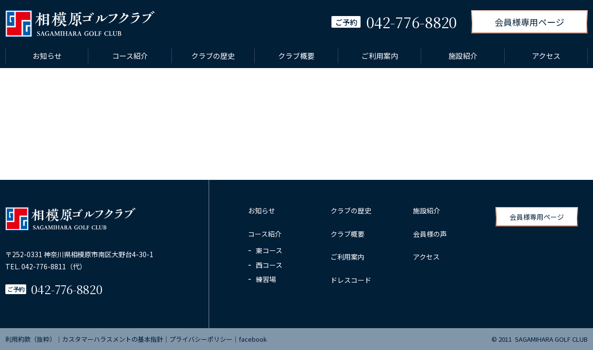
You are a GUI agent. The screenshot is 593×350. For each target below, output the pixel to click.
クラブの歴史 (213, 56)
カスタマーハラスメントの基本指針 (112, 339)
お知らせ (47, 56)
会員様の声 (430, 234)
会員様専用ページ (529, 22)
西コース (269, 265)
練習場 (266, 279)
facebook (253, 339)
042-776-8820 (66, 289)
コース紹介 (130, 56)
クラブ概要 (296, 56)
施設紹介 (463, 56)
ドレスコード (350, 280)
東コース (269, 250)
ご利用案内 (380, 56)
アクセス (546, 56)
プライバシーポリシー (200, 339)
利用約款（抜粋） (30, 339)
